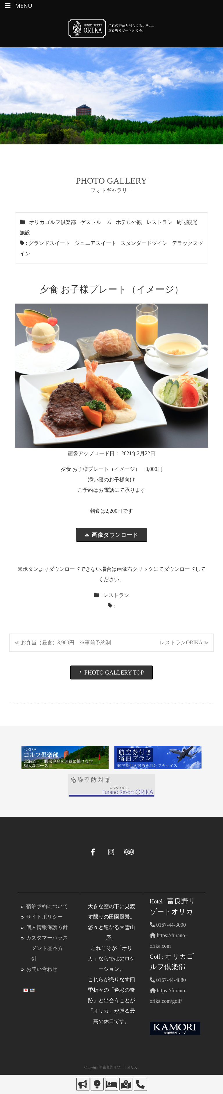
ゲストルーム (96, 222)
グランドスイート (49, 243)
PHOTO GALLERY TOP (111, 672)
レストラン (159, 222)
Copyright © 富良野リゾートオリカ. (111, 1067)
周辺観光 (187, 222)
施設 (25, 233)
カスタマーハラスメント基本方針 (47, 948)
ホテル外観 (129, 222)
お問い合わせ (41, 969)
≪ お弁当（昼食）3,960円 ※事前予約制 (62, 642)
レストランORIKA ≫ (184, 642)
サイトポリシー (44, 917)
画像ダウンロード (111, 535)
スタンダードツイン (144, 243)
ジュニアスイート (95, 243)
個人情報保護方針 (47, 927)
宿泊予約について (47, 906)
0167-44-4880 (168, 980)
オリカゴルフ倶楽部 (52, 222)
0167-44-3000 (168, 925)
